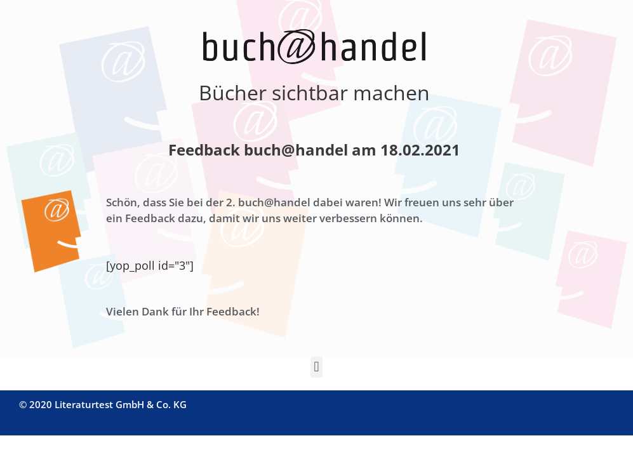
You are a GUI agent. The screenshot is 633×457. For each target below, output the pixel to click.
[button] (316, 367)
